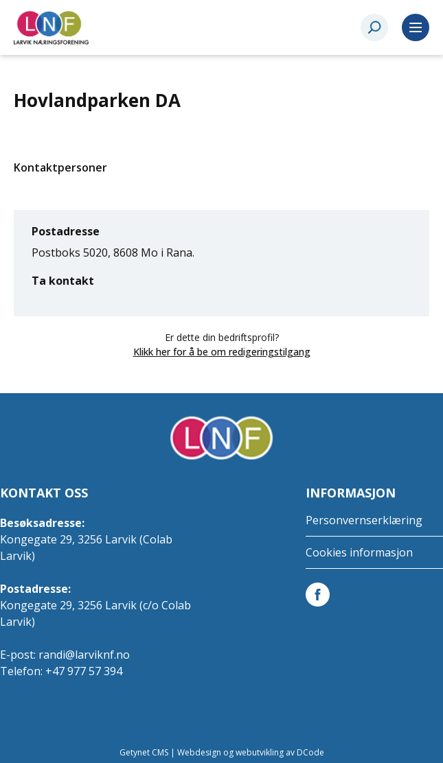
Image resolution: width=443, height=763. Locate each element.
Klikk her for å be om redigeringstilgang (221, 351)
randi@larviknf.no (84, 654)
